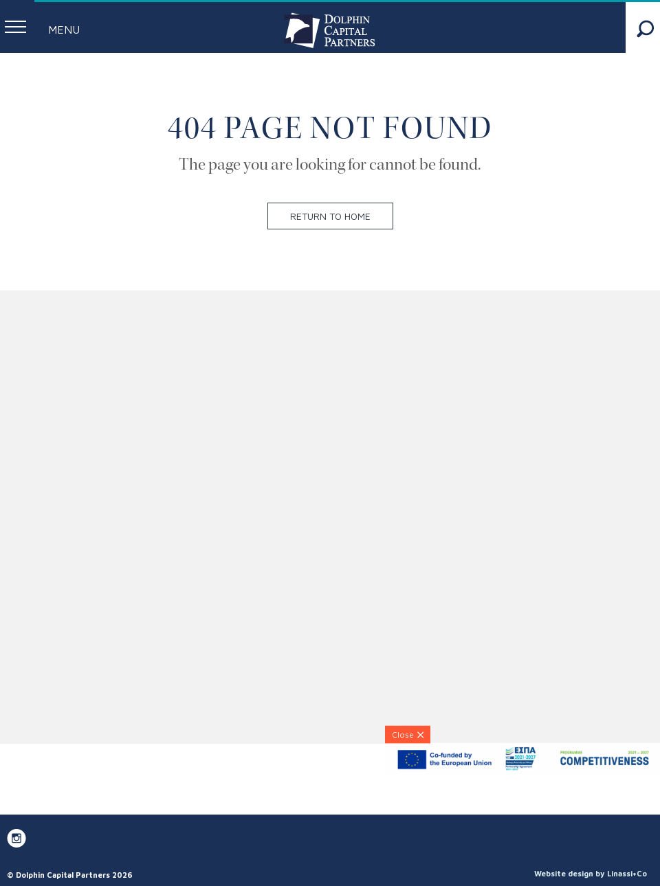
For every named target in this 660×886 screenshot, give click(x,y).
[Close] (407, 734)
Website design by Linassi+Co (590, 873)
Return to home (330, 216)
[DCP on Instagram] (16, 838)
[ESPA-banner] (522, 771)
